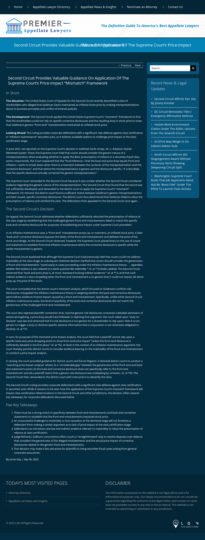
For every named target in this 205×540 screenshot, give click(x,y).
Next (138, 65)
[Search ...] (170, 68)
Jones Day (15, 459)
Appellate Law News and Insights (27, 501)
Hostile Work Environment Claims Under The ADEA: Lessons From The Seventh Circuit (173, 129)
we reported (29, 149)
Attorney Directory (19, 493)
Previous (126, 65)
